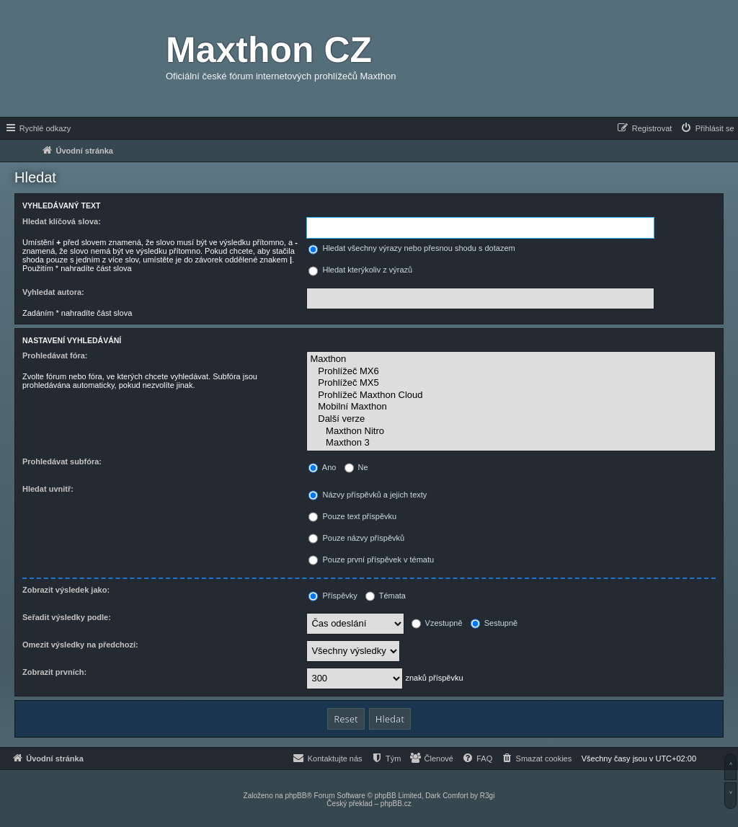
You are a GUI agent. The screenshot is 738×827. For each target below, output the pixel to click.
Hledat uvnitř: (48, 489)
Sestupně (494, 623)
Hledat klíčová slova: (61, 221)
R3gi (487, 796)
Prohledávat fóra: (54, 355)
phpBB (295, 796)
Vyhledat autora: (53, 292)
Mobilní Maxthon (510, 407)
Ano (322, 467)
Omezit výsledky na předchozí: (80, 644)
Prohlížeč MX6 (510, 372)
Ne (356, 467)
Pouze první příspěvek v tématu (371, 559)
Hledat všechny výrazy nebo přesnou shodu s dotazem (411, 248)
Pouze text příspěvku (352, 516)
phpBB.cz (396, 804)
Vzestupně (437, 623)
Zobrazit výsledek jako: (66, 589)
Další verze (510, 419)
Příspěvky (332, 595)
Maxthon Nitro (510, 431)
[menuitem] (707, 128)
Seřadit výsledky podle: (66, 617)
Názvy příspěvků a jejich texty (367, 494)
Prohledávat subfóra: (62, 461)
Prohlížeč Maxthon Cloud (510, 395)
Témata (385, 595)
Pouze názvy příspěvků (356, 538)
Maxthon (510, 359)
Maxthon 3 (510, 443)
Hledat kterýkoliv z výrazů (360, 269)
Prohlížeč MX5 (510, 383)
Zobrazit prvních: (54, 672)
